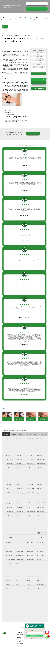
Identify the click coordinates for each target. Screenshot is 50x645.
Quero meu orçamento (33, 133)
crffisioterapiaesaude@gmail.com (36, 638)
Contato (5, 26)
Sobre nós (16, 17)
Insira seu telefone (30, 630)
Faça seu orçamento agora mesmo (37, 3)
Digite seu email (39, 56)
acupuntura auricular (26, 35)
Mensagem (39, 64)
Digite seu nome (39, 52)
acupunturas (17, 35)
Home (4, 17)
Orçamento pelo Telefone (39, 82)
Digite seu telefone (38, 60)
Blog (27, 17)
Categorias (9, 35)
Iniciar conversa (35, 635)
